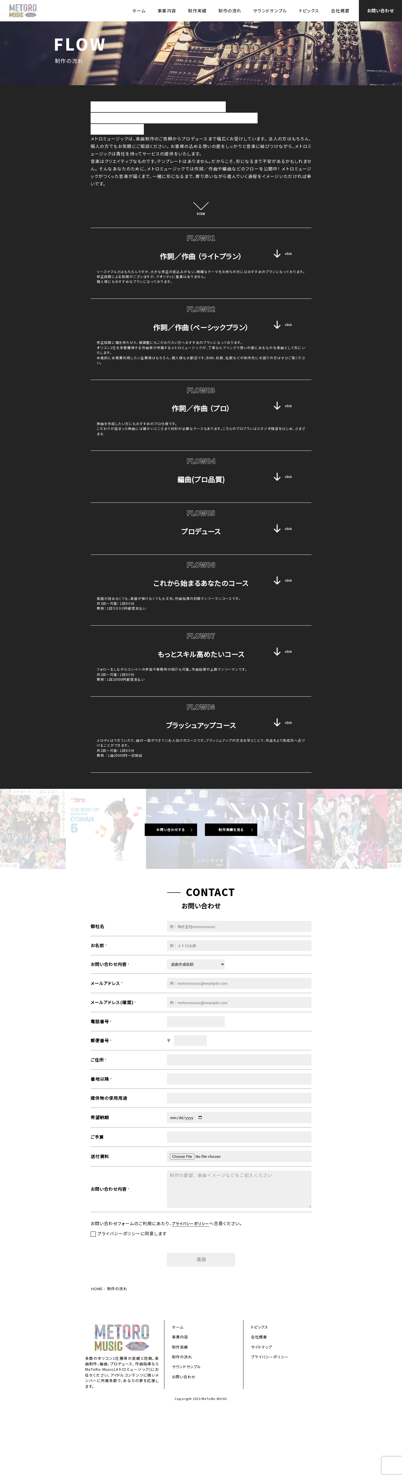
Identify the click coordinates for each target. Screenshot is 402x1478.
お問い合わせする (163, 895)
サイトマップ (261, 1416)
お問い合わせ (380, 11)
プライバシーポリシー (193, 1290)
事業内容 (166, 11)
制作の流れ (230, 11)
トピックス (309, 11)
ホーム (139, 11)
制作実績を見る (238, 895)
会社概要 (340, 11)
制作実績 (197, 11)
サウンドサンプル (270, 11)
